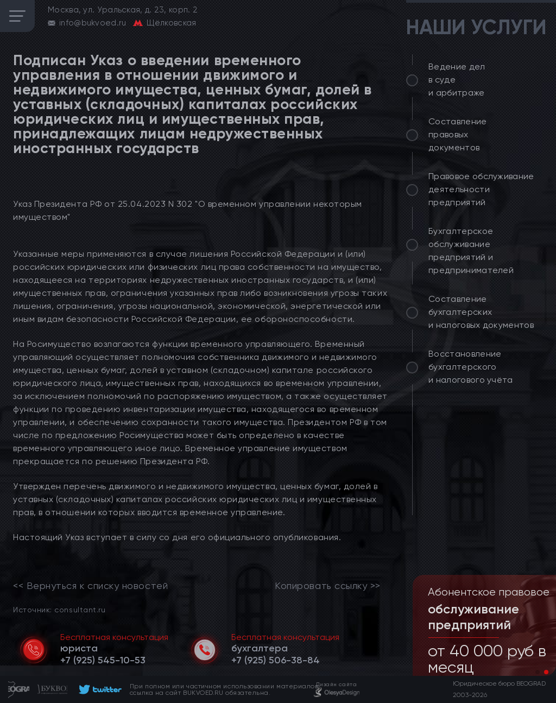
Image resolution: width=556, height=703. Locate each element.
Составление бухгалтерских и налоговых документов (481, 312)
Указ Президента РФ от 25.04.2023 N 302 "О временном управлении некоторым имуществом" (187, 210)
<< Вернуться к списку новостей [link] (90, 586)
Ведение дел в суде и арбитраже (456, 79)
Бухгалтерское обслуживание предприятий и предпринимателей (471, 250)
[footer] (98, 689)
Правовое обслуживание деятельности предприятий (481, 189)
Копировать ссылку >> (328, 586)
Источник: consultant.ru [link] (59, 609)
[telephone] (103, 660)
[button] (537, 672)
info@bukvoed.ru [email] (93, 23)
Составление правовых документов (457, 134)
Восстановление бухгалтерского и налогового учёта (470, 367)
